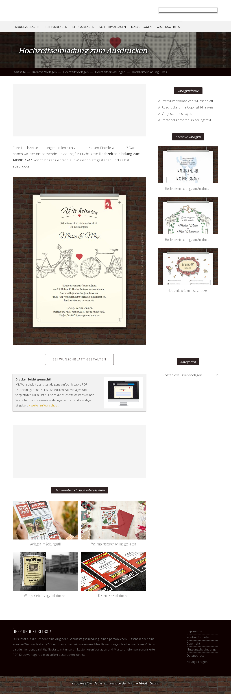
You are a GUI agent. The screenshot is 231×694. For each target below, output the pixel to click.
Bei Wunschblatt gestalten (79, 359)
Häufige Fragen (197, 662)
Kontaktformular (198, 637)
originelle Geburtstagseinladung (77, 639)
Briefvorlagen (56, 27)
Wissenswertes (168, 27)
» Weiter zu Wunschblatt (44, 405)
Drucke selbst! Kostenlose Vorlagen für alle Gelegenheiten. (36, 10)
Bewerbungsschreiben (116, 644)
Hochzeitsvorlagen (76, 72)
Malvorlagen (141, 27)
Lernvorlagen (83, 27)
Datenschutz (195, 656)
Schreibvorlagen (112, 27)
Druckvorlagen (27, 27)
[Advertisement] (79, 110)
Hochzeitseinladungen (110, 72)
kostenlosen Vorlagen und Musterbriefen (105, 649)
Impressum (194, 631)
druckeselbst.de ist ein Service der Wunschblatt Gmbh (115, 683)
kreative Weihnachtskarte (30, 644)
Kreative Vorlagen (44, 72)
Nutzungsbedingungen (202, 649)
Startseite (19, 72)
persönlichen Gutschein (125, 639)
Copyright (193, 643)
